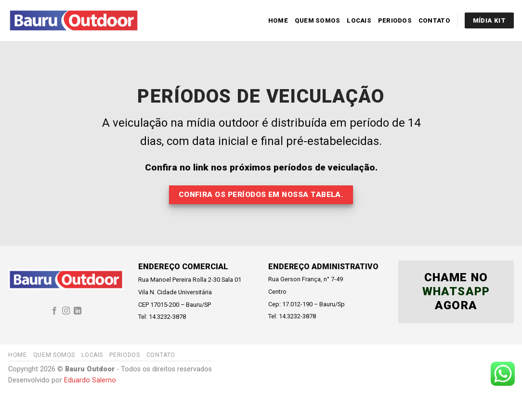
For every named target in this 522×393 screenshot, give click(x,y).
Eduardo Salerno (90, 380)
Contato (434, 20)
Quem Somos (317, 20)
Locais (359, 20)
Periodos (395, 20)
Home (278, 20)
